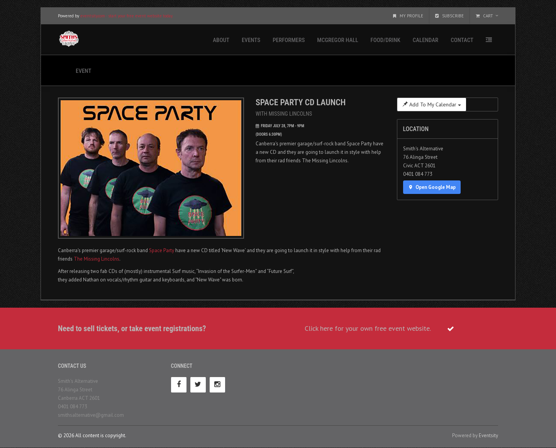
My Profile (408, 16)
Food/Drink (385, 40)
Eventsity (488, 436)
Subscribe (449, 16)
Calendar (425, 40)
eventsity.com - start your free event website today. (126, 16)
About (221, 40)
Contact (462, 40)
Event (83, 71)
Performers (289, 40)
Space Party (161, 250)
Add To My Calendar (431, 104)
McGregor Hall (337, 40)
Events (251, 40)
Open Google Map (432, 187)
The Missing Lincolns (96, 259)
